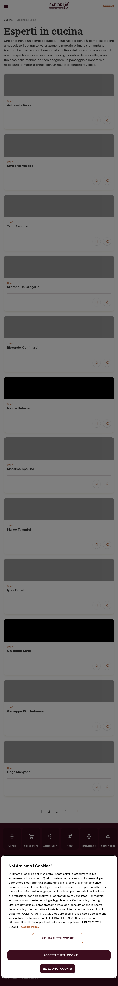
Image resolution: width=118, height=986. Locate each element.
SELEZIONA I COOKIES (58, 968)
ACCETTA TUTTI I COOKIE (61, 955)
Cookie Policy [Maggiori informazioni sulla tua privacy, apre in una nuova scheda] (30, 927)
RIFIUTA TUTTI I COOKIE (58, 938)
